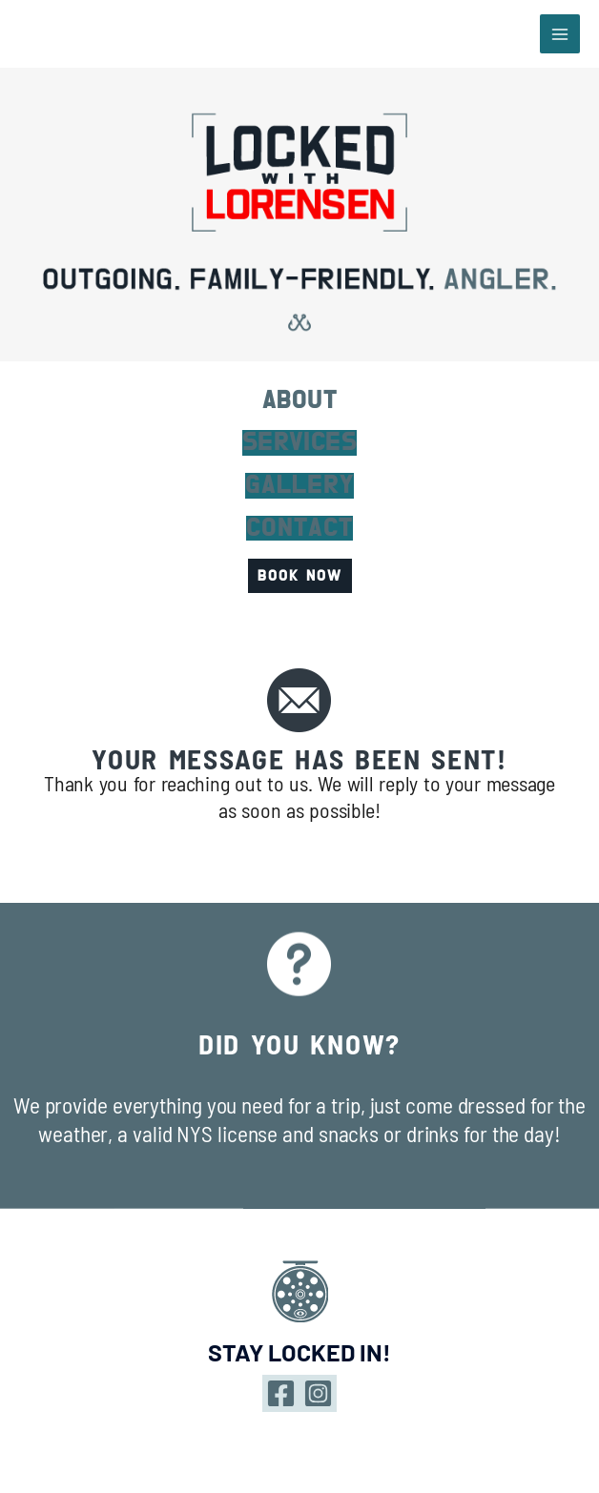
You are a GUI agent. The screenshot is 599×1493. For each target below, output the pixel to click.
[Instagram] (318, 1393)
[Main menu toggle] (560, 34)
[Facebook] (281, 1393)
